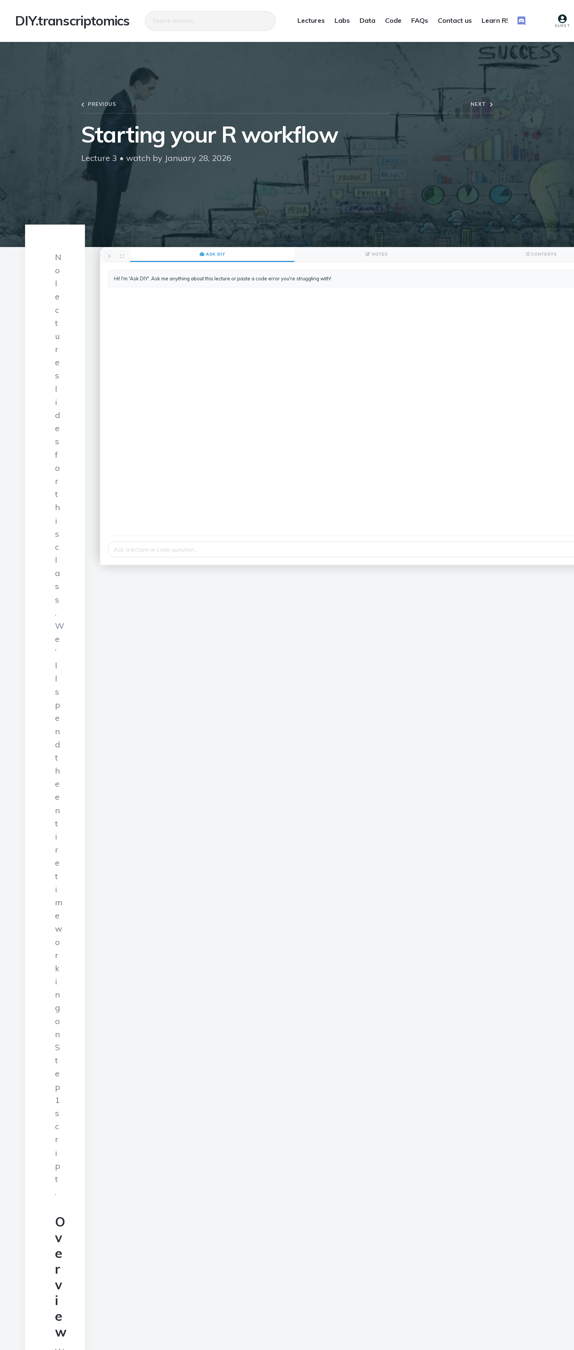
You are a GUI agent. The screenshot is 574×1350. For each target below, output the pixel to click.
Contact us (455, 20)
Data (367, 20)
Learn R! (495, 20)
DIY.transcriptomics (72, 20)
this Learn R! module (228, 573)
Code (393, 20)
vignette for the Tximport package (123, 1090)
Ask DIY (449, 254)
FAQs (419, 20)
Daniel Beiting (165, 1317)
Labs (342, 20)
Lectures (311, 20)
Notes (489, 254)
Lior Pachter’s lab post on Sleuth (120, 1071)
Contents (528, 254)
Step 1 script (80, 524)
